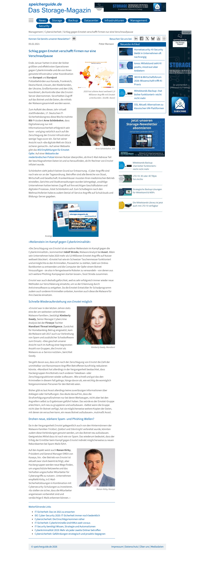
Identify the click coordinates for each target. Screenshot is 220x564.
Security (44, 26)
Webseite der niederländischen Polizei (44, 155)
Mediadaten (157, 547)
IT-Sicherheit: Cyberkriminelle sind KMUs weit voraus (62, 523)
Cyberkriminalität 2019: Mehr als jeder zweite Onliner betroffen (68, 530)
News (42, 20)
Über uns (144, 547)
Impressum (117, 547)
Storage (57, 20)
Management (138, 20)
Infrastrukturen (114, 20)
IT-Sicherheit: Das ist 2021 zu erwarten (55, 512)
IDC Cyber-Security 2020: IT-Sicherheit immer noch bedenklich (67, 515)
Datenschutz (131, 547)
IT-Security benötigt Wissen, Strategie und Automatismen (65, 526)
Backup (73, 20)
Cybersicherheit (53, 32)
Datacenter (91, 20)
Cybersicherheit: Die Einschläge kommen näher (60, 519)
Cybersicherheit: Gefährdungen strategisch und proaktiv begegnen (70, 534)
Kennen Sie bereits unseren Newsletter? (49, 39)
